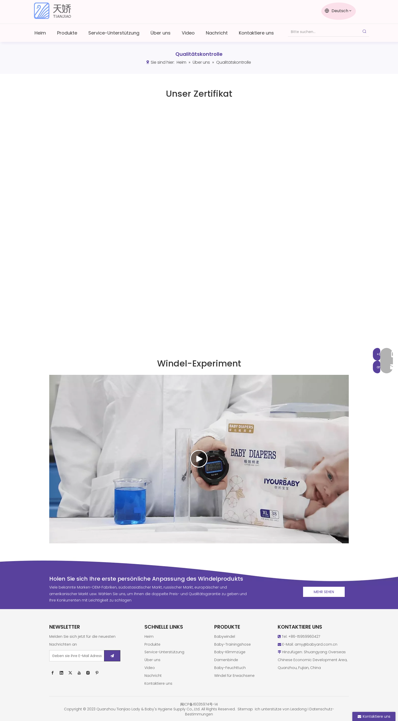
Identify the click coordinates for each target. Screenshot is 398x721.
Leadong (298, 709)
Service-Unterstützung (164, 652)
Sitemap (245, 709)
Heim (149, 636)
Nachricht (153, 675)
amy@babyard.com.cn (316, 644)
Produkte (152, 644)
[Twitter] (70, 672)
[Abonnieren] (112, 655)
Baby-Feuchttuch (230, 667)
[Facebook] (52, 672)
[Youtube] (79, 672)
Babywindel (224, 636)
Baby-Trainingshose (232, 644)
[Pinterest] (97, 672)
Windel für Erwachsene (234, 675)
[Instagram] (88, 672)
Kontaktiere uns (158, 683)
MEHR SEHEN (324, 591)
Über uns (152, 659)
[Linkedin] (61, 672)
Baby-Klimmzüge (229, 652)
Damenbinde (226, 659)
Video (149, 667)
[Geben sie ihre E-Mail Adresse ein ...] (75, 656)
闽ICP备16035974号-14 (199, 704)
